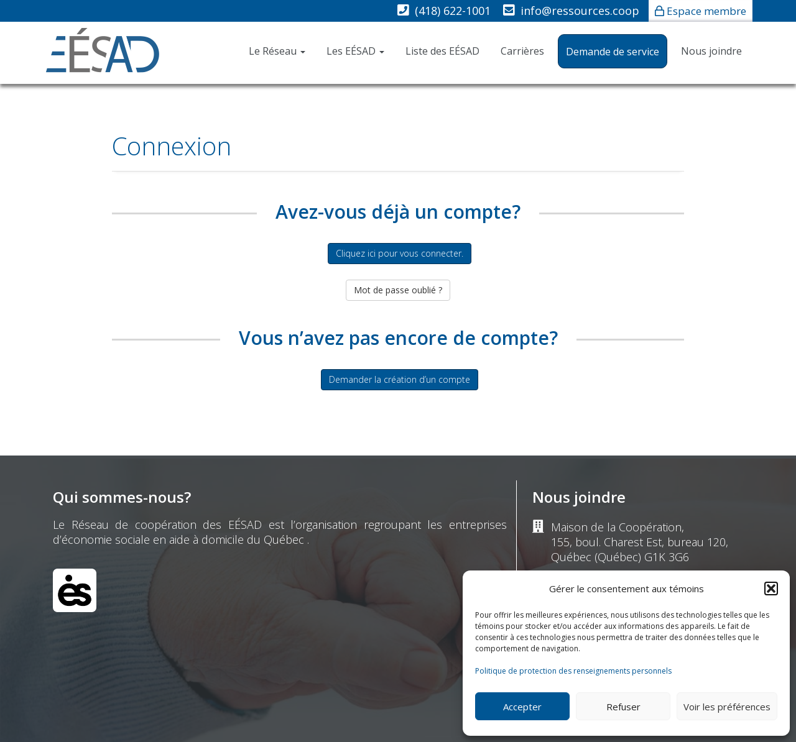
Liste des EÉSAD (442, 51)
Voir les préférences (727, 706)
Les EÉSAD (355, 51)
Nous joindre (711, 51)
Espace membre (706, 11)
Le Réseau (277, 51)
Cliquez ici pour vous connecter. (399, 253)
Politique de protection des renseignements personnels (573, 671)
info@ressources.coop (580, 10)
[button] (771, 588)
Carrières (522, 51)
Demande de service (612, 51)
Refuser (623, 706)
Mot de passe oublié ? (398, 290)
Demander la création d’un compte (399, 379)
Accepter (522, 706)
